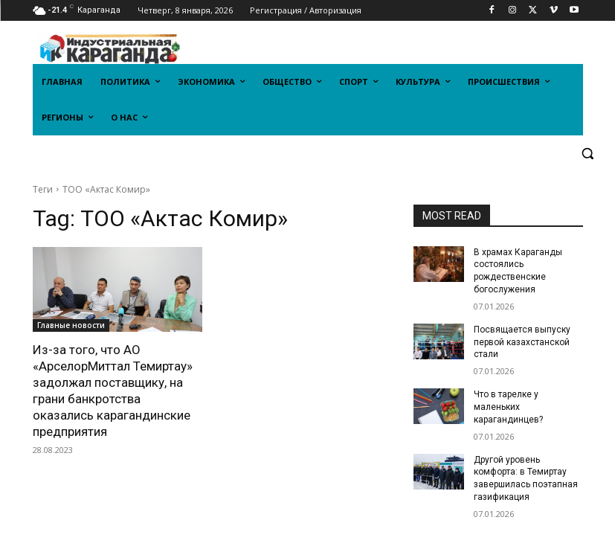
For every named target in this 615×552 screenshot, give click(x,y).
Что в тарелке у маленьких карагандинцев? (508, 407)
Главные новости (71, 325)
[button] (587, 153)
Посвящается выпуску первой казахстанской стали (522, 342)
